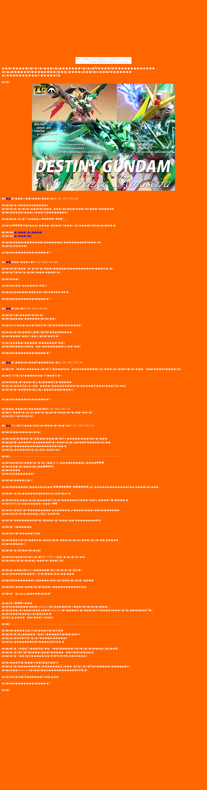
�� (9, 200)
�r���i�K (25, 240)
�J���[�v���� (31, 236)
